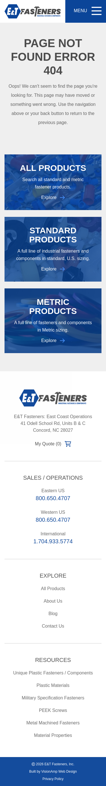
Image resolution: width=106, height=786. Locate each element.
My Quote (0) (53, 444)
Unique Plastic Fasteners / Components (53, 672)
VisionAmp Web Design (59, 772)
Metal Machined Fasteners (53, 722)
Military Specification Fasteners (53, 697)
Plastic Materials (52, 685)
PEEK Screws (53, 710)
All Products (53, 588)
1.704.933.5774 (53, 541)
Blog (52, 613)
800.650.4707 (53, 498)
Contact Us (53, 626)
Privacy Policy (53, 779)
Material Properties (53, 735)
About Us (53, 601)
